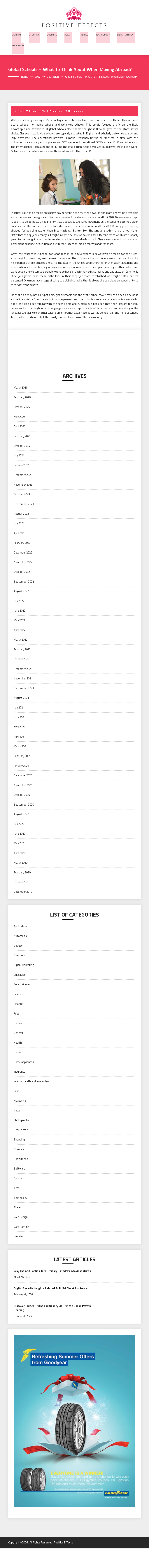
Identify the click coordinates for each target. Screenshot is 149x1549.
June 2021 (19, 718)
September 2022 (24, 582)
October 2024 (22, 446)
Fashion (18, 994)
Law (16, 1091)
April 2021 (19, 737)
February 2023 (22, 543)
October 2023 (22, 495)
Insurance (19, 1072)
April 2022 (19, 630)
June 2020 (19, 834)
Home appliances (24, 1062)
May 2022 (19, 621)
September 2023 (24, 504)
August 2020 (21, 815)
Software (19, 1169)
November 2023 (23, 485)
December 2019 (23, 892)
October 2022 (22, 572)
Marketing (20, 1101)
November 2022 (23, 563)
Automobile (21, 936)
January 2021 (21, 766)
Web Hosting (21, 1227)
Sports (18, 1179)
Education (18, 45)
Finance (82, 34)
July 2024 (19, 456)
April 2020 (19, 853)
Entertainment (123, 34)
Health (67, 34)
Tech (17, 1188)
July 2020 (19, 824)
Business (51, 34)
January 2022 (21, 659)
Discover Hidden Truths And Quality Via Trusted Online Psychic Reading (54, 1308)
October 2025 (22, 407)
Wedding (19, 1237)
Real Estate (21, 1130)
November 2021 (23, 679)
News (17, 1111)
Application (20, 927)
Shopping (33, 34)
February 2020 (22, 873)
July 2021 (19, 708)
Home (17, 1053)
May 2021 (19, 727)
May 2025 (19, 417)
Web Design (21, 1217)
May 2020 (19, 844)
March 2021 (20, 747)
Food (17, 1014)
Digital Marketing (24, 965)
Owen (21, 111)
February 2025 (22, 436)
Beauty (18, 946)
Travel (17, 1208)
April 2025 (19, 427)
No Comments (76, 111)
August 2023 (21, 514)
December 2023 (23, 475)
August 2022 (21, 592)
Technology (100, 34)
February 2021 (22, 756)
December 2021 (23, 669)
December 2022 (23, 553)
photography (21, 1120)
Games (18, 1024)
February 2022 (22, 650)
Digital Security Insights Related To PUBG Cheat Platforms (51, 1289)
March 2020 (20, 863)
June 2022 (19, 611)
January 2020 (21, 882)
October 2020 (22, 795)
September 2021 (24, 688)
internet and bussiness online (31, 1082)
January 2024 (21, 466)
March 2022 (20, 640)
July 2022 (19, 601)
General (16, 34)
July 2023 (19, 524)
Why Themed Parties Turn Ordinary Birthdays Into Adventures (54, 1271)
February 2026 (22, 398)
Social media (21, 1159)
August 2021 (21, 698)
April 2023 (19, 533)
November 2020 (23, 785)
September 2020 (24, 805)
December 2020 (23, 776)
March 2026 (20, 388)
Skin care (19, 1150)
